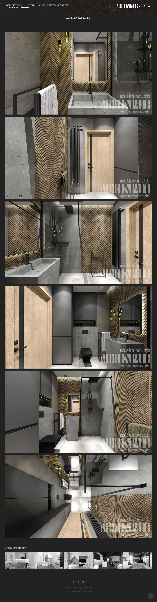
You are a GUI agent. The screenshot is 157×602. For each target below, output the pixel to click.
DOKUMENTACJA (14, 5)
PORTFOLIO (26, 7)
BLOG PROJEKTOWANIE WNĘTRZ (54, 5)
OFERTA (31, 5)
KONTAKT (13, 7)
